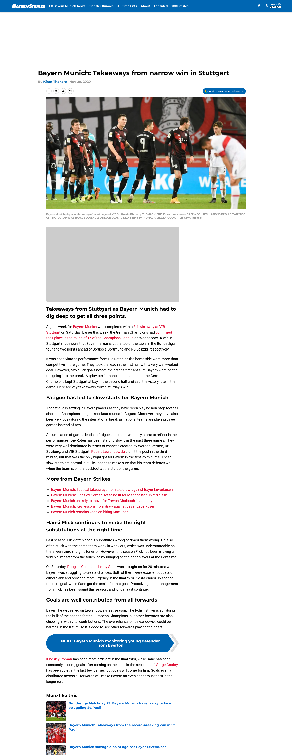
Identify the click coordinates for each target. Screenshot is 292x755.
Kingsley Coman (59, 659)
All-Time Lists (127, 6)
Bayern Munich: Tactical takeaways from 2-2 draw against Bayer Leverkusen (112, 489)
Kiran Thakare (55, 82)
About (145, 6)
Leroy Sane (107, 567)
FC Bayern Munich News (67, 6)
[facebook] (259, 5)
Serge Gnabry (167, 665)
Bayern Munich (85, 327)
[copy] (71, 91)
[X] (267, 5)
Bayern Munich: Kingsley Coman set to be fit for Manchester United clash (109, 495)
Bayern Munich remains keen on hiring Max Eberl (90, 512)
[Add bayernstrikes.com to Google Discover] (224, 91)
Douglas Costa (79, 567)
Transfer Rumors (101, 6)
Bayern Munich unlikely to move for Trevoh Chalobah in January (101, 501)
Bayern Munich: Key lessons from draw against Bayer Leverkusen (103, 506)
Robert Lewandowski (108, 451)
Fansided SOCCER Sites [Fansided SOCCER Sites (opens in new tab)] (171, 6)
